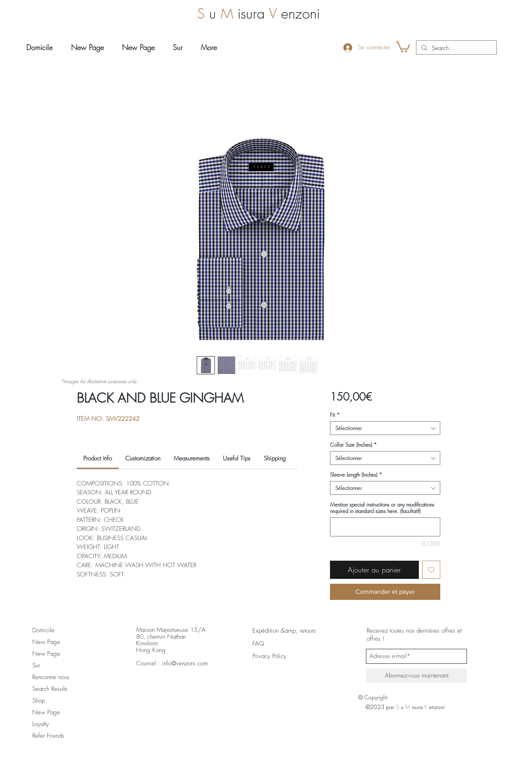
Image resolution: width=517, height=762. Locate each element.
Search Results (49, 689)
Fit (335, 415)
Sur (36, 665)
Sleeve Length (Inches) (356, 474)
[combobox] (385, 428)
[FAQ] (258, 643)
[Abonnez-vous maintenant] (416, 676)
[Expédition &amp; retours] (284, 631)
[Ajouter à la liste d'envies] (431, 570)
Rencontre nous (50, 677)
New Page (46, 642)
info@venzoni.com (185, 663)
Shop (38, 701)
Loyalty (40, 724)
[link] (97, 458)
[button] (403, 46)
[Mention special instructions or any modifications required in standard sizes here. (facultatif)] (385, 527)
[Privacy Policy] (277, 656)
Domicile (43, 630)
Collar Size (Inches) (353, 444)
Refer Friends (48, 736)
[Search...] (455, 48)
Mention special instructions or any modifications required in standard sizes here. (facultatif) (382, 507)
